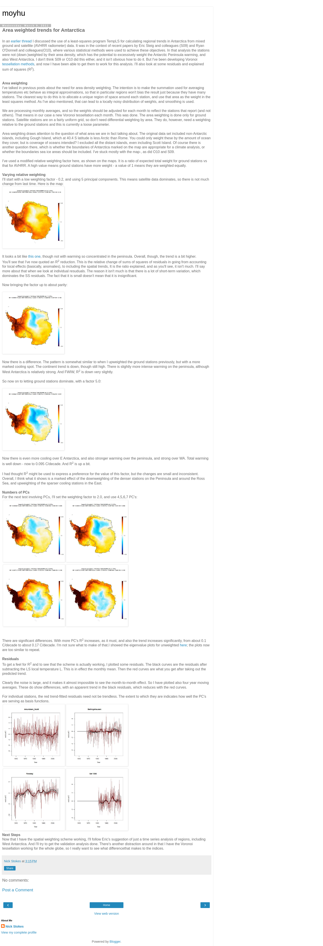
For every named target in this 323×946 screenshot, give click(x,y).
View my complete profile (19, 932)
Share (9, 868)
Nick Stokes (15, 926)
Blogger (115, 941)
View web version (106, 913)
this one (34, 256)
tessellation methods (18, 64)
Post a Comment (17, 890)
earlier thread (21, 41)
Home (106, 905)
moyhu (13, 13)
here (183, 645)
